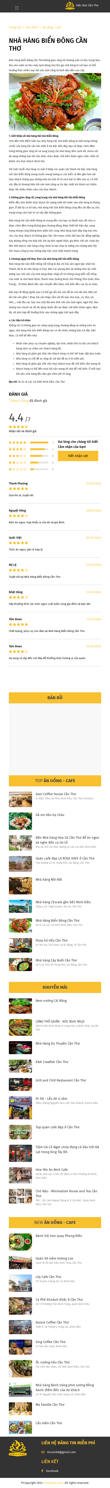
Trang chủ (15, 27)
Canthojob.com (53, 1483)
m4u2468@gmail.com (58, 1452)
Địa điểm (32, 27)
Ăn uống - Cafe (52, 27)
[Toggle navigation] (17, 8)
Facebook (49, 1471)
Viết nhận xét (78, 456)
